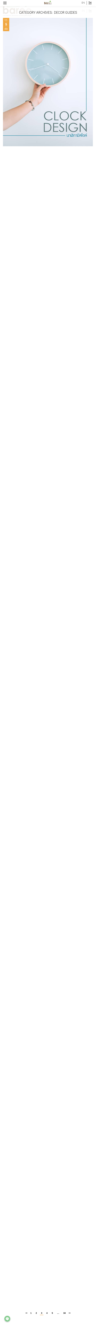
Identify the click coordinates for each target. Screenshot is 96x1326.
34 (64, 1313)
